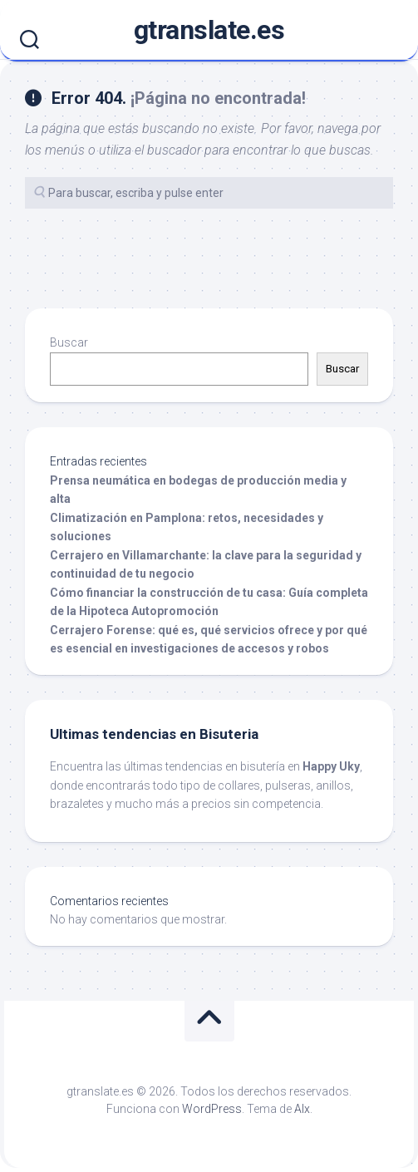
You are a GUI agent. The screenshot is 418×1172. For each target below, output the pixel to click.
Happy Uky (331, 766)
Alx (302, 1108)
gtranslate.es (209, 30)
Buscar (69, 342)
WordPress (212, 1108)
